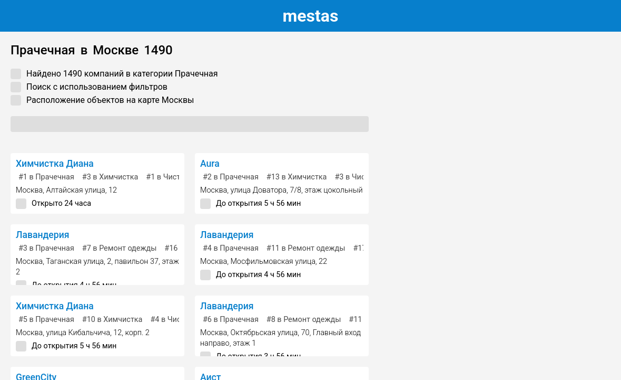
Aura (210, 163)
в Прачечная (46, 177)
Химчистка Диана (55, 163)
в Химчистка (110, 177)
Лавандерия (42, 235)
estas (311, 16)
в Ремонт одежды (119, 248)
